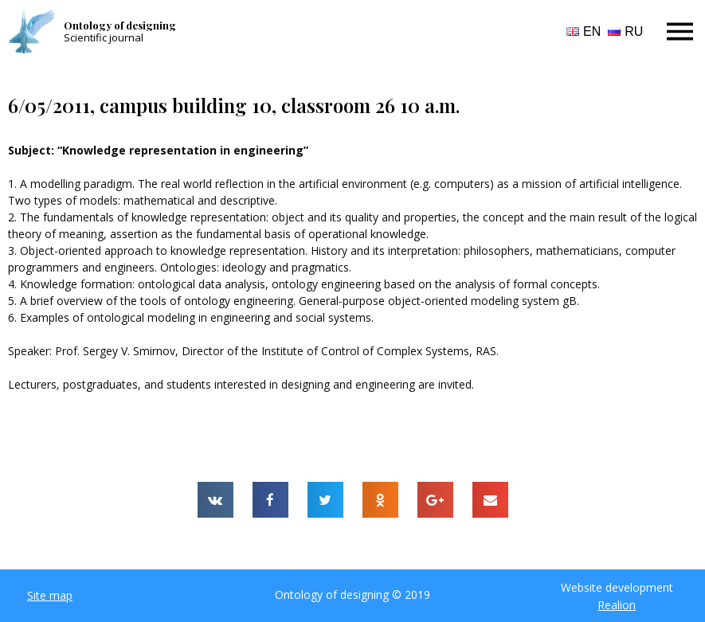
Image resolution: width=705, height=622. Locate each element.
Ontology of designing (120, 25)
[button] (50, 596)
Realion (616, 604)
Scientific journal (103, 37)
